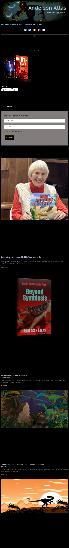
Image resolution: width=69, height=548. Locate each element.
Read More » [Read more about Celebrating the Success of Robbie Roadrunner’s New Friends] (4, 267)
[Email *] (34, 127)
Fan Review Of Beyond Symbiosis (14, 375)
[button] (34, 36)
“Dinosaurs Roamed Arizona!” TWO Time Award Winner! (22, 465)
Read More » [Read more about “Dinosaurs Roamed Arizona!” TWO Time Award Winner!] (4, 474)
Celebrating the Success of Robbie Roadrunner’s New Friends (24, 257)
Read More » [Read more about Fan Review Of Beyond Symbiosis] (4, 385)
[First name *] (34, 121)
